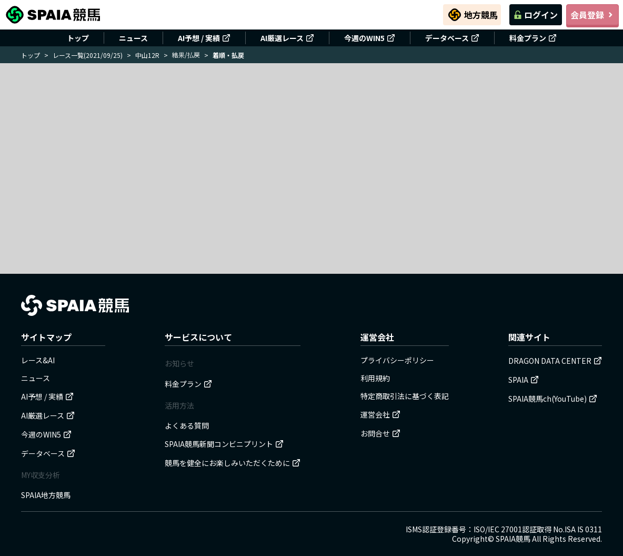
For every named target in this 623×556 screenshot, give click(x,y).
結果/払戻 (186, 54)
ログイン (536, 14)
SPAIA (523, 379)
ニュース (133, 38)
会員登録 (592, 14)
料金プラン (533, 38)
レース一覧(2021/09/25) (88, 55)
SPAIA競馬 (513, 538)
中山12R (147, 55)
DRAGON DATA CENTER (555, 360)
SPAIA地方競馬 (46, 495)
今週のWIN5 (369, 38)
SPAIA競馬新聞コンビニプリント (224, 444)
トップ (78, 38)
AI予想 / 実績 (204, 38)
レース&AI (38, 360)
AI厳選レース (287, 38)
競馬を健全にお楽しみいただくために (232, 463)
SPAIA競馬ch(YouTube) (552, 398)
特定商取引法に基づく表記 (404, 396)
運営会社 (380, 414)
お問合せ (380, 433)
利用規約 (375, 378)
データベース (452, 38)
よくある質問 (187, 425)
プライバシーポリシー (397, 360)
